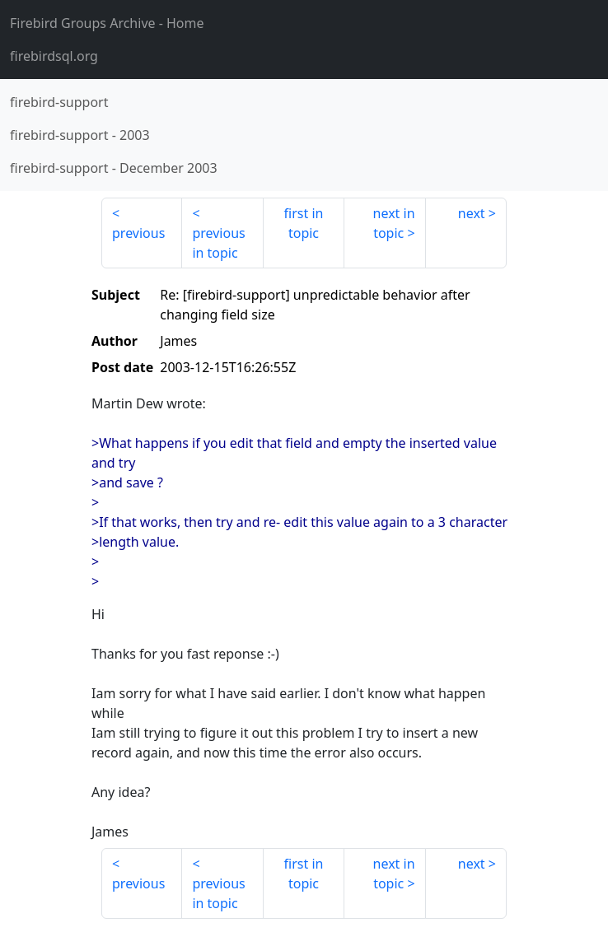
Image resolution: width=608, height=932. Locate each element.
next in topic (394, 223)
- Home (107, 23)
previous (138, 233)
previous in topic (218, 243)
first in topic (304, 223)
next (471, 213)
